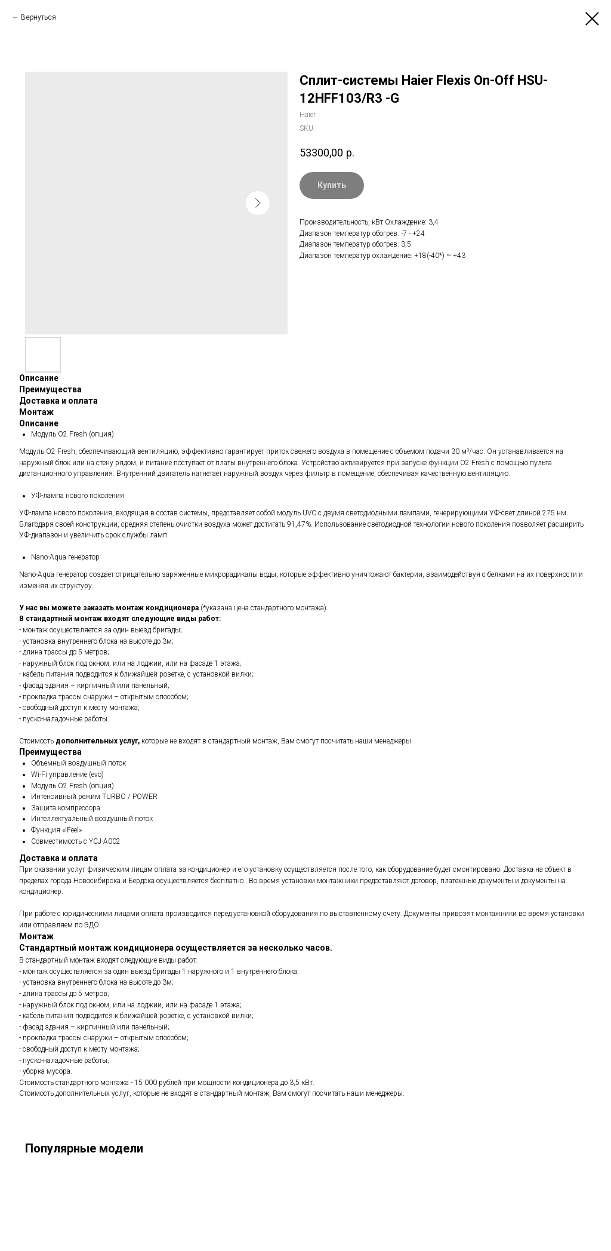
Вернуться (38, 17)
